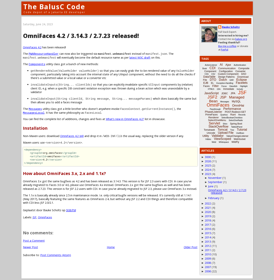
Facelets (241, 82)
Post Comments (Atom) (55, 255)
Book (204, 68)
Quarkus (224, 115)
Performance (232, 108)
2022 (208, 203)
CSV (213, 74)
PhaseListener (213, 111)
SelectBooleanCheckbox (232, 118)
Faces (206, 86)
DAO (243, 74)
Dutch (223, 79)
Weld (214, 142)
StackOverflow (218, 126)
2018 (208, 220)
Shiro (225, 124)
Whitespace (224, 142)
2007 (208, 267)
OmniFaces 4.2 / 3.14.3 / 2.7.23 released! (227, 191)
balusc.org (241, 39)
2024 (208, 170)
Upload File (226, 132)
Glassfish (233, 86)
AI (221, 64)
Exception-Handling (225, 83)
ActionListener (211, 65)
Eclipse (241, 80)
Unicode (211, 133)
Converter (240, 71)
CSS (207, 74)
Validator (218, 135)
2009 (208, 258)
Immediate (228, 89)
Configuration (226, 71)
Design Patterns (226, 77)
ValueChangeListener (237, 136)
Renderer (213, 117)
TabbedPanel (236, 127)
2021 (208, 207)
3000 (208, 157)
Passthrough (215, 109)
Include (240, 89)
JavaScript (211, 93)
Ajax (228, 64)
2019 (208, 216)
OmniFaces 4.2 (32, 47)
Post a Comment (34, 240)
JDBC (224, 93)
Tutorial (242, 129)
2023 (208, 174)
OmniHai (238, 105)
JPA (233, 93)
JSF (34, 217)
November (215, 178)
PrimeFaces (211, 114)
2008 (208, 263)
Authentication (240, 65)
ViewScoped (222, 138)
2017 (208, 224)
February (213, 198)
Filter (215, 85)
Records (241, 115)
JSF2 (212, 97)
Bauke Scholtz (231, 27)
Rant (233, 114)
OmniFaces (45, 217)
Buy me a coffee (227, 46)
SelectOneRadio (236, 120)
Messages (224, 102)
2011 (208, 250)
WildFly (235, 142)
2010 (208, 254)
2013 (208, 241)
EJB (205, 82)
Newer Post (30, 247)
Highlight (244, 86)
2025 (208, 165)
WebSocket (239, 139)
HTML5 (211, 89)
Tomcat (223, 129)
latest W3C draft (139, 57)
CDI (213, 68)
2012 (208, 246)
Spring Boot (236, 123)
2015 (208, 233)
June (210, 186)
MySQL (236, 101)
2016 (208, 229)
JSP (223, 97)
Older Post (190, 247)
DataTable (209, 76)
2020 (208, 212)
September (215, 182)
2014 (208, 237)
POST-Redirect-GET (235, 112)
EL (212, 83)
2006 (208, 271)
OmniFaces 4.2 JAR (72, 136)
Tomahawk (209, 130)
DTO (213, 79)
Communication (227, 68)
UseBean (240, 133)
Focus (224, 86)
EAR (232, 80)
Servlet (214, 123)
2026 (208, 161)
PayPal (224, 49)
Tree (232, 130)
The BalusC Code (54, 6)
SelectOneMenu (217, 120)
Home (111, 247)
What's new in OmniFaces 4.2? (125, 119)
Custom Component (228, 74)
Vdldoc (208, 139)
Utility (205, 135)
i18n (219, 89)
